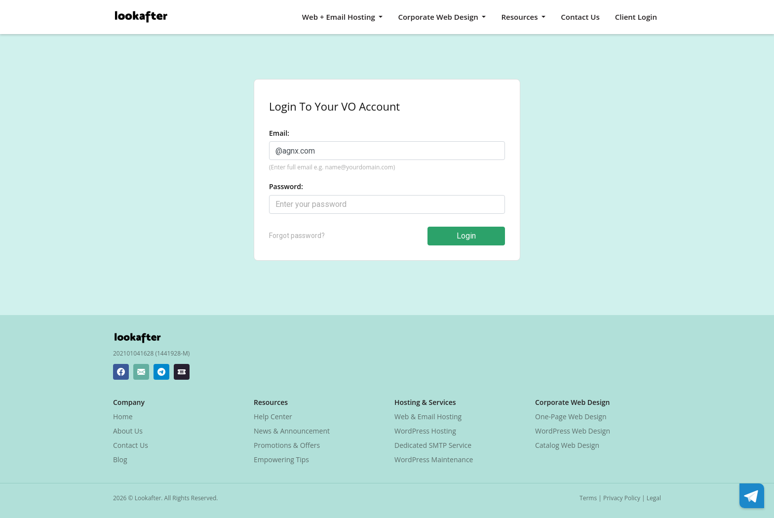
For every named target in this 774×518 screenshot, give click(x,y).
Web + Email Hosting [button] (339, 17)
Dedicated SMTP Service (432, 445)
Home (123, 416)
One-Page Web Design (571, 416)
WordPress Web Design (572, 431)
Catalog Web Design (567, 445)
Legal (654, 498)
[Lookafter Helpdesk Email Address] (141, 372)
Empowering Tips (281, 459)
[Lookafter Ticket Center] (182, 372)
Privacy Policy (621, 498)
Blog (120, 459)
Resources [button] (520, 17)
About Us (128, 431)
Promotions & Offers (287, 445)
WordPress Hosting (425, 431)
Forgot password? (297, 235)
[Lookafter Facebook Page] (121, 372)
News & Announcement (292, 431)
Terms (588, 498)
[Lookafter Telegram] (161, 372)
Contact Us (580, 17)
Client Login (636, 17)
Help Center (273, 416)
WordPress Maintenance (433, 459)
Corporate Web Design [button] (439, 17)
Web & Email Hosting (428, 416)
